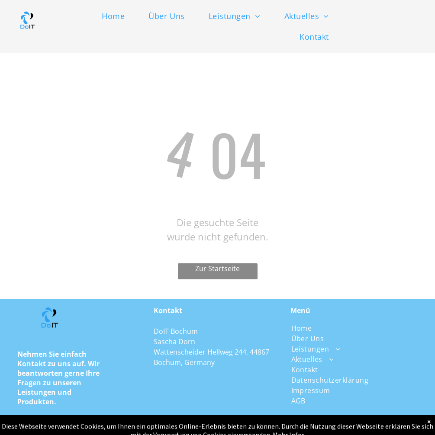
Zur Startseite (217, 268)
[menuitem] (120, 16)
